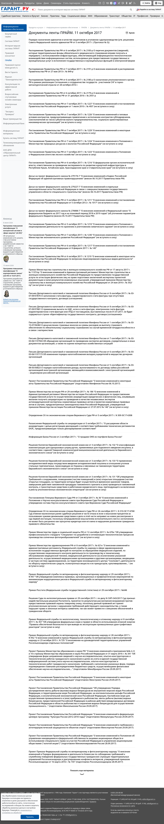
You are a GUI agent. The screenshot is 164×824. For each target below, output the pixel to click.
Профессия (142, 16)
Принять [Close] (30, 817)
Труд (63, 16)
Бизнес (44, 16)
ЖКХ (90, 16)
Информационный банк (13, 123)
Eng (158, 3)
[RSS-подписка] (134, 3)
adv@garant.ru (152, 803)
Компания (6, 3)
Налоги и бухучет (31, 16)
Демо (46, 3)
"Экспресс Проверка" (9, 113)
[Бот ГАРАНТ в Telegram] (122, 3)
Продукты (29, 3)
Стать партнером (71, 3)
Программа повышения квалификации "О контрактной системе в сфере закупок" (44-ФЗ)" (13, 229)
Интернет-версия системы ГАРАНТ (12, 47)
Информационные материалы (11, 132)
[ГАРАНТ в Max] (114, 3)
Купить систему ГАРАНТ (13, 138)
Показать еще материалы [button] (82, 773)
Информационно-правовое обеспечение (13, 28)
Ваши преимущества (12, 119)
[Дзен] (111, 3)
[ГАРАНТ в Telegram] (119, 3)
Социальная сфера (77, 16)
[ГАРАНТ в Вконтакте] (107, 3)
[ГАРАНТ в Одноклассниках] (126, 3)
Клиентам (87, 3)
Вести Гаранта (11, 72)
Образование (101, 16)
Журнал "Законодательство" (14, 78)
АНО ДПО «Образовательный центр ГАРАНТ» (11, 153)
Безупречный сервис (11, 35)
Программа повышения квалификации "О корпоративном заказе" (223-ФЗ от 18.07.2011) (13, 272)
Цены (39, 3)
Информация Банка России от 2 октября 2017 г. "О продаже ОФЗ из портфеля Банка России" (75, 436)
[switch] (34, 10)
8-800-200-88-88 (117, 793)
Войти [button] (146, 3)
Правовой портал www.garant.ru (12, 66)
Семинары (56, 3)
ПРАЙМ (8, 60)
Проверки (155, 16)
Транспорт (114, 16)
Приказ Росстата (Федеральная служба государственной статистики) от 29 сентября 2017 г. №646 (78, 590)
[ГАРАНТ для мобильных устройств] (103, 3)
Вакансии (18, 3)
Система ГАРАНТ (12, 41)
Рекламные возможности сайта (123, 806)
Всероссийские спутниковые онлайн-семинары (13, 97)
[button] (149, 9)
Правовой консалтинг (10, 54)
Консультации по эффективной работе (12, 87)
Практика (54, 16)
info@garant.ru (71, 815)
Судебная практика (10, 16)
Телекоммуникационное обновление (14, 144)
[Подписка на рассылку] (99, 3)
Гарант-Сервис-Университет (49, 819)
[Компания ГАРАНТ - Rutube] (130, 3)
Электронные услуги (11, 105)
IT (134, 16)
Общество (127, 16)
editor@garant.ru (148, 799)
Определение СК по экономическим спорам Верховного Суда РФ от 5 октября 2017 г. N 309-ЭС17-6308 (80, 415)
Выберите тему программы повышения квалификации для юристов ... (11, 301)
